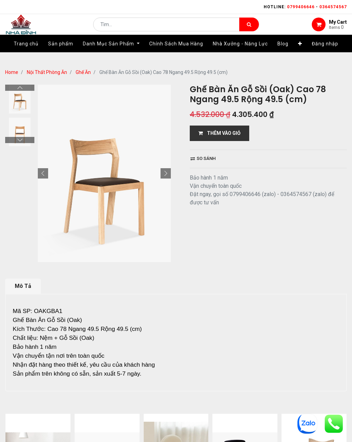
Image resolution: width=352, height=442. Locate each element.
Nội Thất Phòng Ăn (47, 72)
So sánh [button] (203, 158)
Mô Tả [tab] (23, 286)
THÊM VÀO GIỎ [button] (219, 133)
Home (11, 72)
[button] (300, 54)
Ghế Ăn (83, 72)
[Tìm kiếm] (249, 29)
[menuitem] (26, 54)
